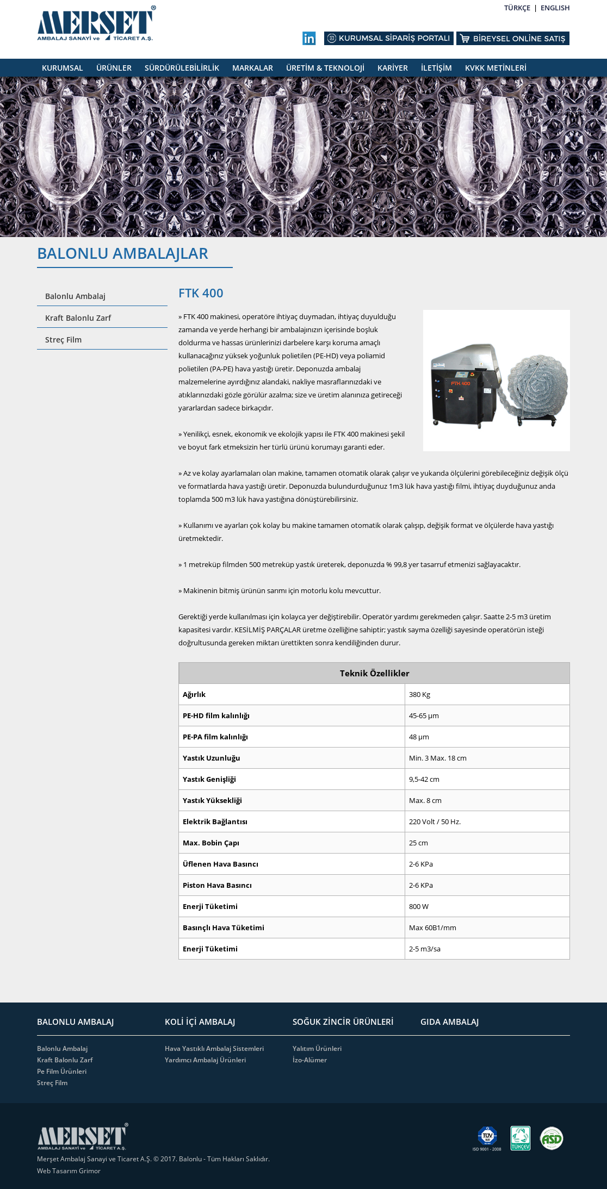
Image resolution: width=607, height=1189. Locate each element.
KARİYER (392, 68)
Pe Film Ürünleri (61, 1071)
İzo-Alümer (310, 1060)
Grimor (90, 1170)
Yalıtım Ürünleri (317, 1048)
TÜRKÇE (517, 8)
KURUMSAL (62, 68)
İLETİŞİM (436, 68)
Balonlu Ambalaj (75, 296)
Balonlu (190, 1158)
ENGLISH (555, 8)
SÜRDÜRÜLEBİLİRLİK (182, 68)
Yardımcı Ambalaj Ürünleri (205, 1060)
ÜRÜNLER (114, 68)
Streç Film (63, 339)
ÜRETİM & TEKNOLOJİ (325, 68)
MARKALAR (252, 68)
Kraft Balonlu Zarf (78, 318)
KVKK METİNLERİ (496, 68)
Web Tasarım (58, 1170)
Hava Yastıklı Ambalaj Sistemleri (214, 1048)
